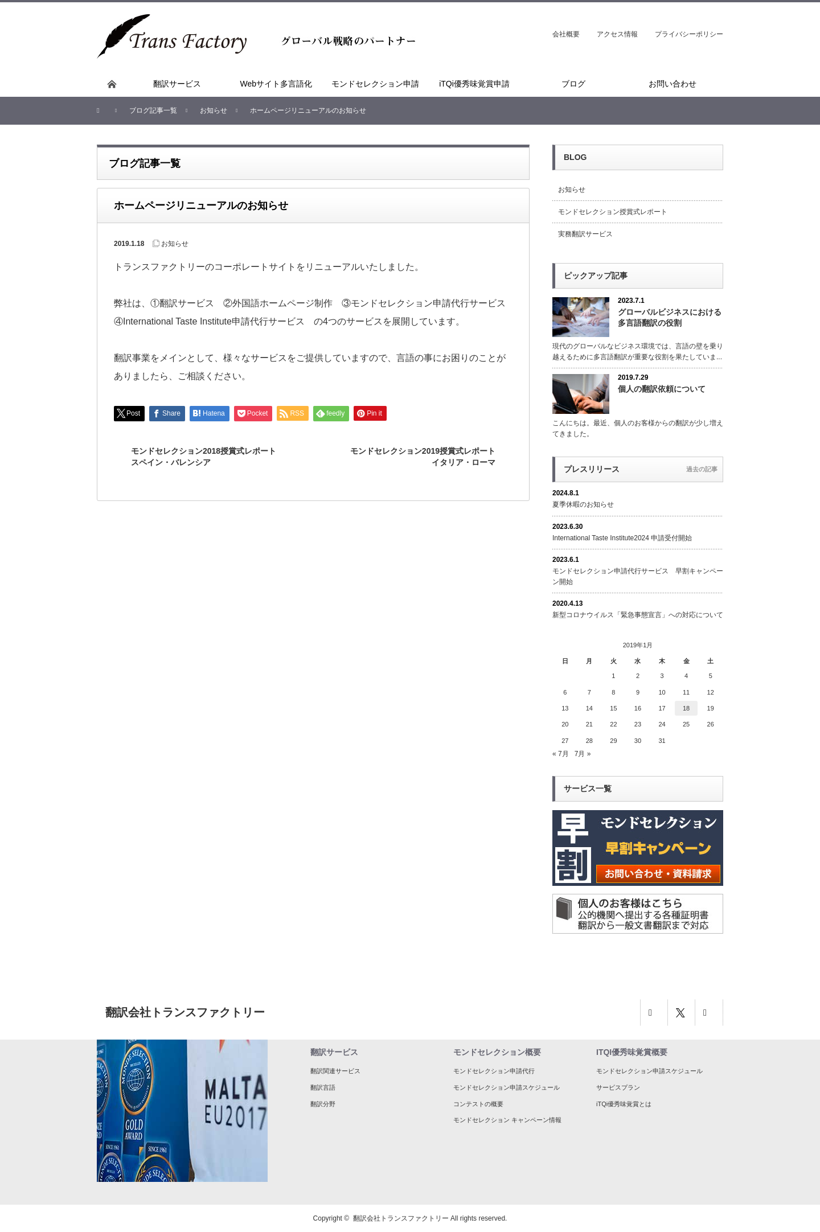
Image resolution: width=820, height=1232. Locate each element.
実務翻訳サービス (585, 234)
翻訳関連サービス (335, 1070)
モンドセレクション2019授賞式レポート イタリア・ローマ (426, 456)
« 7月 (560, 754)
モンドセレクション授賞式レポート (612, 212)
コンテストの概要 (478, 1103)
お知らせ (174, 244)
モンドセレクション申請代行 (494, 1070)
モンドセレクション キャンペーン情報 (507, 1119)
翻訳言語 (322, 1087)
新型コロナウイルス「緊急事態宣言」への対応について (637, 615)
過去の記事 (702, 469)
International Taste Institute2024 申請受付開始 (622, 538)
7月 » (583, 754)
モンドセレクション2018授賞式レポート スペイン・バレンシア (207, 456)
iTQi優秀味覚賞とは (623, 1103)
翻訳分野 (322, 1103)
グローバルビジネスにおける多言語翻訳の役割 (669, 317)
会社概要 (566, 34)
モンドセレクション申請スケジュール (506, 1087)
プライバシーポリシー (689, 34)
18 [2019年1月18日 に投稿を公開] (686, 708)
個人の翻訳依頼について (662, 388)
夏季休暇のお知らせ (583, 504)
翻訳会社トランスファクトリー (401, 1218)
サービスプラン (618, 1087)
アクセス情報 (617, 34)
